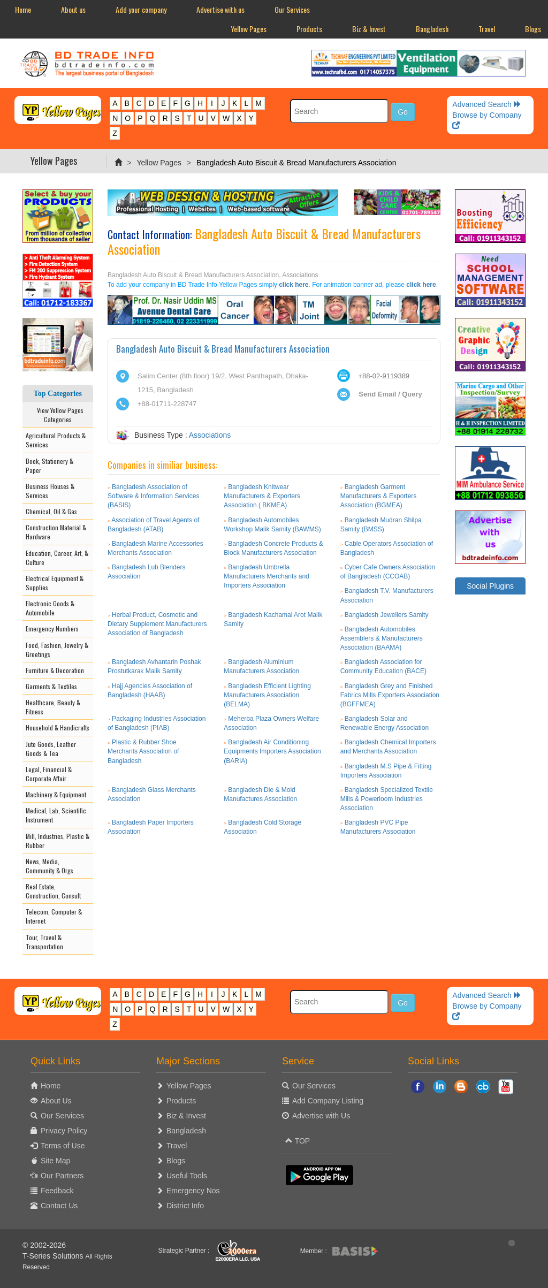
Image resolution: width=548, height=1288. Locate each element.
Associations (210, 435)
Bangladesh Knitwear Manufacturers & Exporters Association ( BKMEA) (262, 496)
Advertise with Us (321, 1115)
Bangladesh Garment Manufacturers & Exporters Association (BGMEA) (378, 496)
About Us (56, 1100)
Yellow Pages (249, 28)
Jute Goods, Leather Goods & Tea (51, 749)
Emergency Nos (193, 1190)
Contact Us (59, 1205)
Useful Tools (186, 1175)
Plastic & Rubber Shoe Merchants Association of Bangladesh (143, 751)
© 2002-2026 (44, 1245)
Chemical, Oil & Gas (51, 511)
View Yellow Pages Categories (57, 415)
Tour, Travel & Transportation (44, 942)
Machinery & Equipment (56, 794)
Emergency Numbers (52, 628)
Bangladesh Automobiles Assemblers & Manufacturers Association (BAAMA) (381, 638)
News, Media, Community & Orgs (49, 866)
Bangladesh (432, 28)
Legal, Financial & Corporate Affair (49, 774)
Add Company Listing (327, 1100)
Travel (486, 28)
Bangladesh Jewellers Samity (387, 615)
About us (73, 9)
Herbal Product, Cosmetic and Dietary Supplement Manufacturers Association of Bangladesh (157, 624)
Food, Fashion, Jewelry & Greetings (57, 650)
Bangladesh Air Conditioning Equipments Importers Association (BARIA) (272, 751)
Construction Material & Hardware (56, 532)
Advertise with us (220, 9)
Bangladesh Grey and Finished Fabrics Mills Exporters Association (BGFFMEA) (389, 695)
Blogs (175, 1160)
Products (309, 28)
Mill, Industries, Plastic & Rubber (57, 841)
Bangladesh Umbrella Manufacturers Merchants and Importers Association (266, 576)
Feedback (57, 1190)
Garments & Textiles (51, 686)
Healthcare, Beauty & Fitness (53, 707)
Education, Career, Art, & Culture (57, 557)
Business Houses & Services (50, 491)
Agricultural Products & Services (56, 440)
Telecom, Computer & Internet (54, 916)
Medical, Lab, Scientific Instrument (56, 815)
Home (23, 9)
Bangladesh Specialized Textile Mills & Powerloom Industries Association (386, 799)
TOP (297, 1141)
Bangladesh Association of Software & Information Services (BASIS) (153, 496)
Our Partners (62, 1175)
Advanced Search (486, 104)
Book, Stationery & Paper (49, 465)
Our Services (292, 9)
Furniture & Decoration (55, 670)
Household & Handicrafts (57, 727)
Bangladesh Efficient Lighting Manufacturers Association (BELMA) (267, 695)
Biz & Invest (369, 28)
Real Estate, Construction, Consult (53, 891)
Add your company (141, 9)
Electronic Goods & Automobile (50, 608)
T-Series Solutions (54, 1256)
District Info (185, 1205)
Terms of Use (63, 1145)
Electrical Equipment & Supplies (54, 583)
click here (293, 284)
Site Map (55, 1160)
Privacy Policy (64, 1130)
